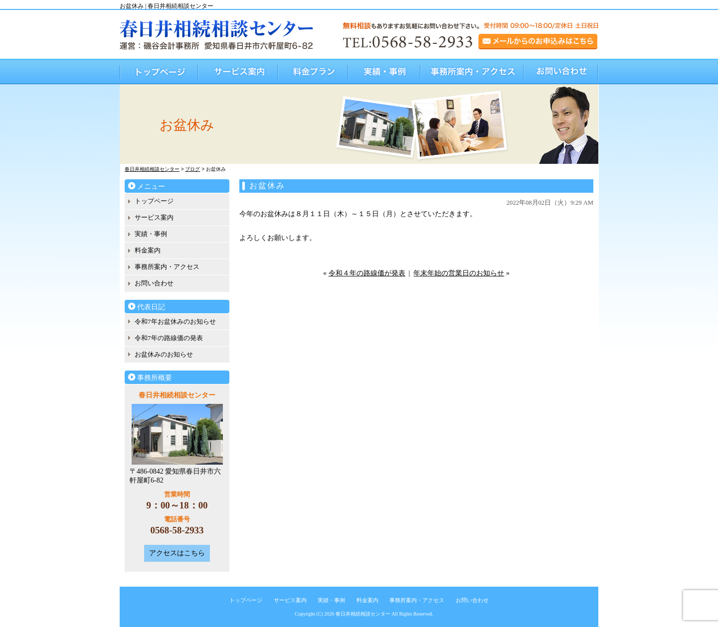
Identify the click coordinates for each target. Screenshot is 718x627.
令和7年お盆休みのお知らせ (175, 321)
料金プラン (313, 71)
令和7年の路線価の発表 (169, 338)
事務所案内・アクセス (472, 71)
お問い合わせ (561, 71)
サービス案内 (238, 71)
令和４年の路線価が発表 (367, 273)
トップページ (159, 71)
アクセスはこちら (177, 553)
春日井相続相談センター (363, 614)
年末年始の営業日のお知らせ (458, 273)
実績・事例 (385, 71)
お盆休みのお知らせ (164, 354)
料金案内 (148, 250)
